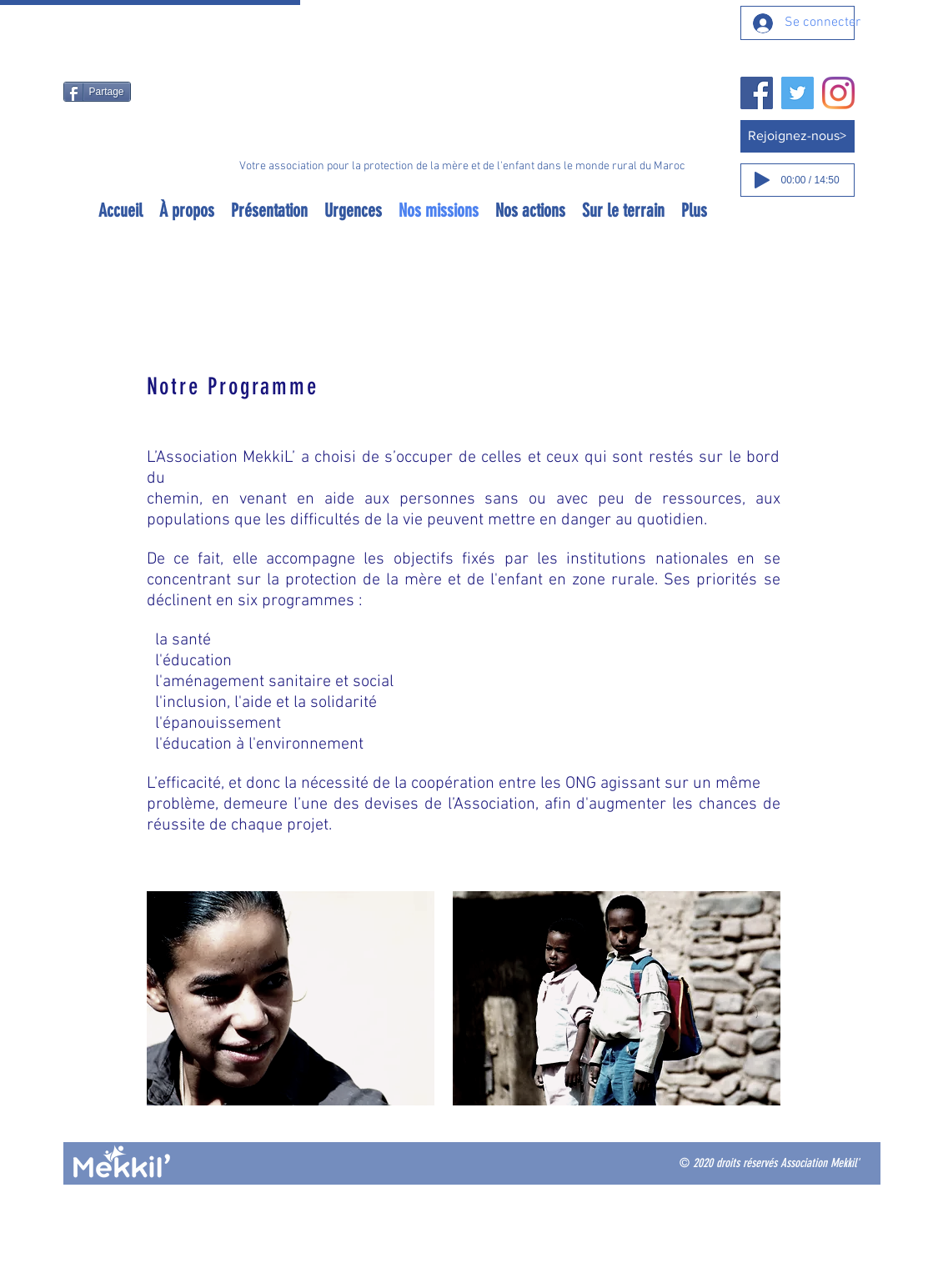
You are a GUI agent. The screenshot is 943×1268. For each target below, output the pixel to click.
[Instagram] (838, 93)
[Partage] (97, 92)
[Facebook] (756, 93)
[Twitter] (797, 93)
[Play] (762, 180)
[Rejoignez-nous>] (797, 136)
